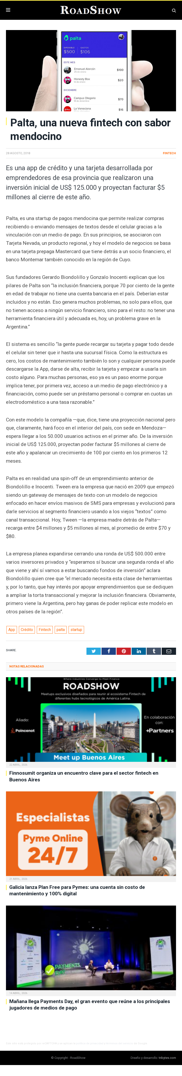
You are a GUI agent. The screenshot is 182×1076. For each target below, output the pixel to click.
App (11, 629)
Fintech (169, 153)
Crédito (27, 629)
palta (61, 629)
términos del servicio (119, 1043)
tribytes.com (167, 1058)
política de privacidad (89, 1043)
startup (76, 629)
